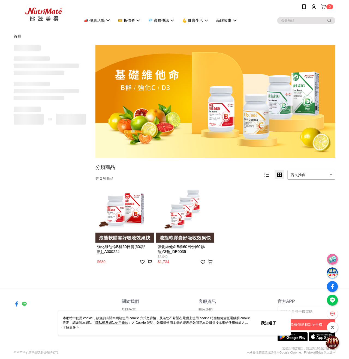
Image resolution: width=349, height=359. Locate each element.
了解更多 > (71, 327)
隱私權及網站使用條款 (111, 323)
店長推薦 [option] (298, 175)
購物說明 (205, 310)
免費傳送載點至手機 (306, 324)
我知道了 (268, 323)
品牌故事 (129, 310)
